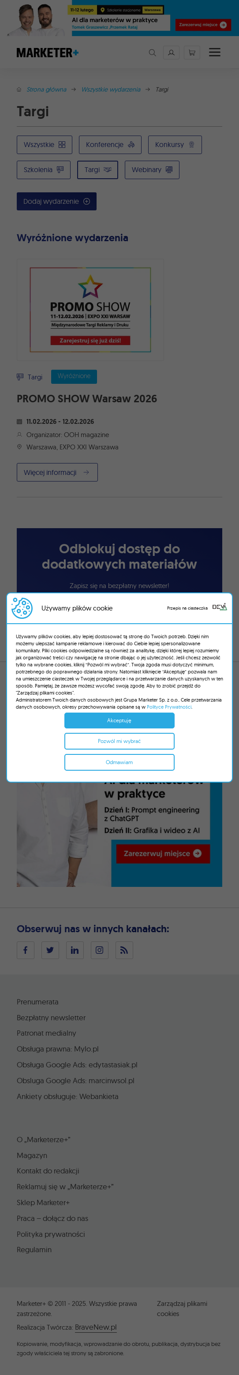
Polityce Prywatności (169, 707)
